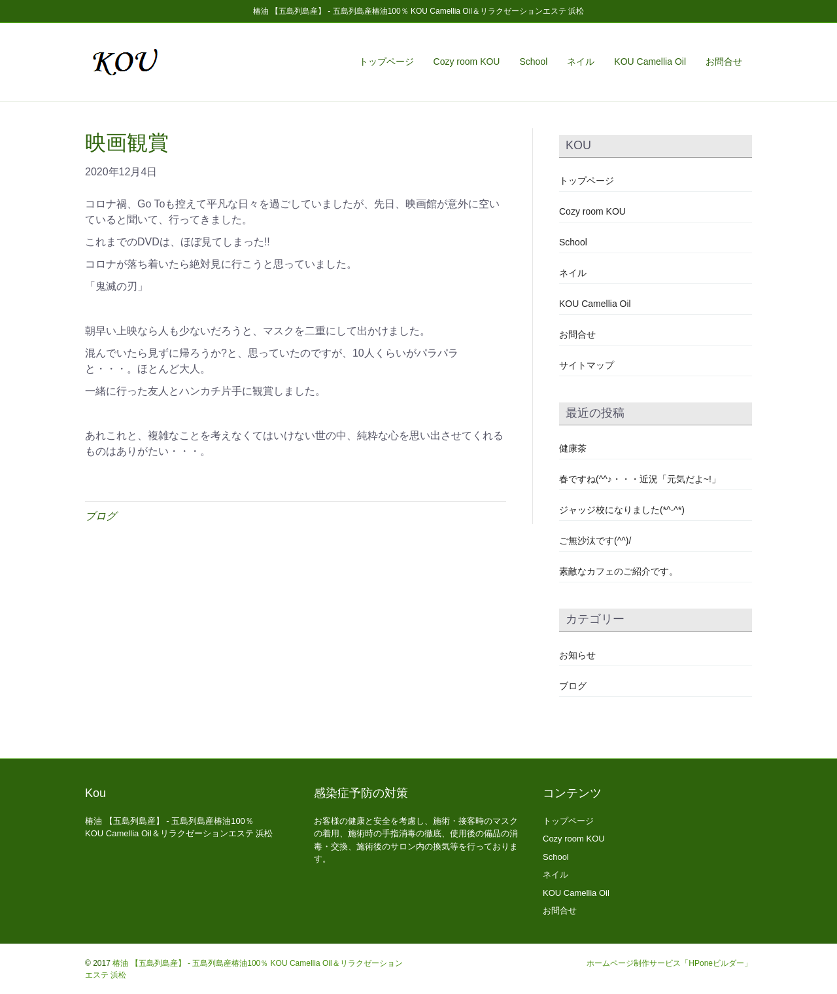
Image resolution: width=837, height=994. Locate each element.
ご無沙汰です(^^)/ (595, 540)
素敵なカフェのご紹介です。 (618, 571)
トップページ (386, 61)
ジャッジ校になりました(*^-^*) (622, 510)
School (533, 61)
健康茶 (573, 448)
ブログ (100, 516)
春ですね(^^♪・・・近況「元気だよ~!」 (640, 479)
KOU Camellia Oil (650, 61)
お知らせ (577, 655)
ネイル (580, 61)
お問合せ (724, 61)
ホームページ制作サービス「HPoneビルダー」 (669, 963)
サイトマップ (586, 365)
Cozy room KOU (467, 61)
